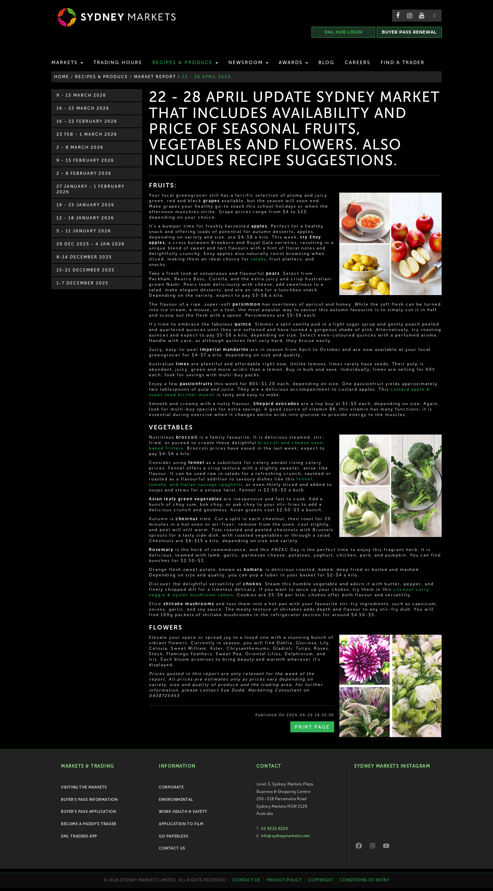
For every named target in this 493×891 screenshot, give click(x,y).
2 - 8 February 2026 (83, 173)
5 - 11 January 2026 (83, 231)
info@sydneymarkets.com (285, 835)
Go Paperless (173, 836)
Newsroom (248, 62)
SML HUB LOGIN (344, 32)
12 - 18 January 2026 (85, 218)
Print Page (312, 727)
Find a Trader (403, 62)
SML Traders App (79, 836)
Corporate (171, 787)
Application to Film (181, 824)
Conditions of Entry (365, 879)
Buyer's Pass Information (89, 799)
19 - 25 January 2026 (85, 205)
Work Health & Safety (183, 811)
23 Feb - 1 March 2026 (86, 134)
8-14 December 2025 (84, 257)
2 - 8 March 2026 (79, 147)
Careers (357, 62)
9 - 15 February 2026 (85, 160)
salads (258, 259)
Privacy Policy (284, 879)
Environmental (176, 799)
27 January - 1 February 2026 (90, 189)
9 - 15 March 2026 (81, 95)
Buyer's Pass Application (88, 811)
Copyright (320, 879)
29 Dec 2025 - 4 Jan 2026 (90, 244)
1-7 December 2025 (82, 283)
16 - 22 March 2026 (82, 108)
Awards (293, 62)
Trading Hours (117, 62)
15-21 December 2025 (85, 270)
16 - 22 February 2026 (86, 121)
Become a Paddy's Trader (88, 824)
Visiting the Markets (84, 787)
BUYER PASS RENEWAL (409, 32)
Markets (67, 62)
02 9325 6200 (274, 828)
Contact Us (172, 848)
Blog (326, 62)
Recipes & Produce (185, 62)
